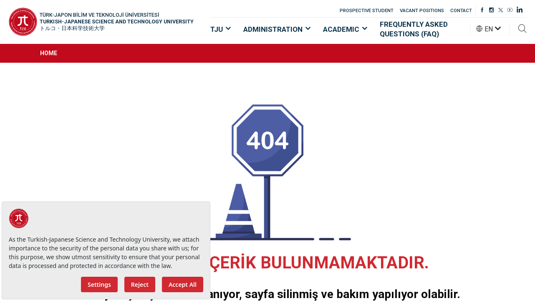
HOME (48, 53)
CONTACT (461, 10)
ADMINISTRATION (276, 29)
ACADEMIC (345, 29)
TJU (220, 29)
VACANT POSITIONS (422, 10)
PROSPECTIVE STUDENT (367, 10)
